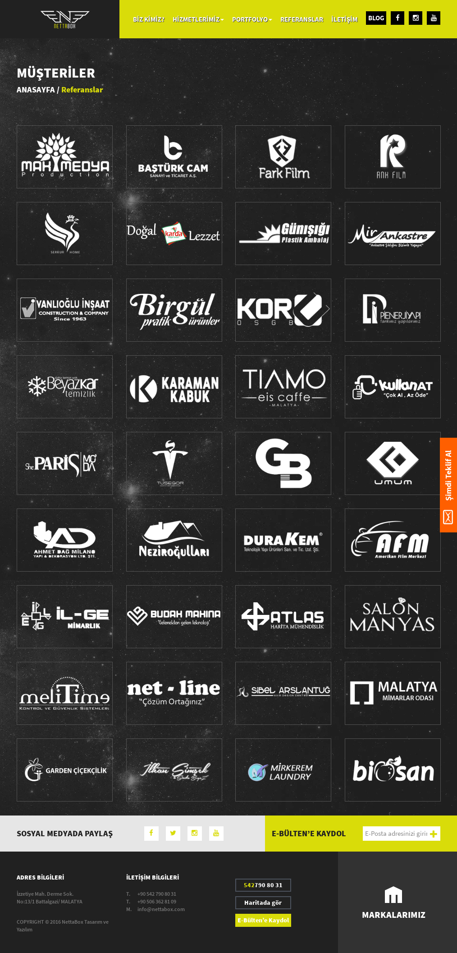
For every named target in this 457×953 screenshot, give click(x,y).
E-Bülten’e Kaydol (263, 920)
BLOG (376, 18)
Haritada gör (263, 902)
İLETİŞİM (344, 19)
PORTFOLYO (252, 19)
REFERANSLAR (301, 19)
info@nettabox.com (161, 909)
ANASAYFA (36, 89)
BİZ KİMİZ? (149, 19)
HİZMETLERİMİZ (198, 19)
